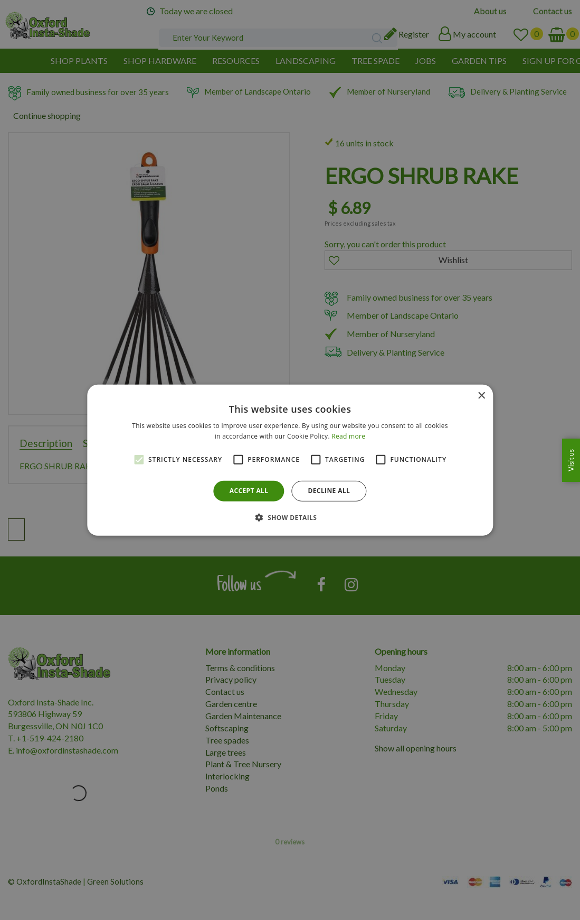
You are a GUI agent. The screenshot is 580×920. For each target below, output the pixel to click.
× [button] (481, 395)
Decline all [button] (329, 490)
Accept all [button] (249, 490)
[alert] (290, 460)
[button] (290, 517)
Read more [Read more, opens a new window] (348, 436)
